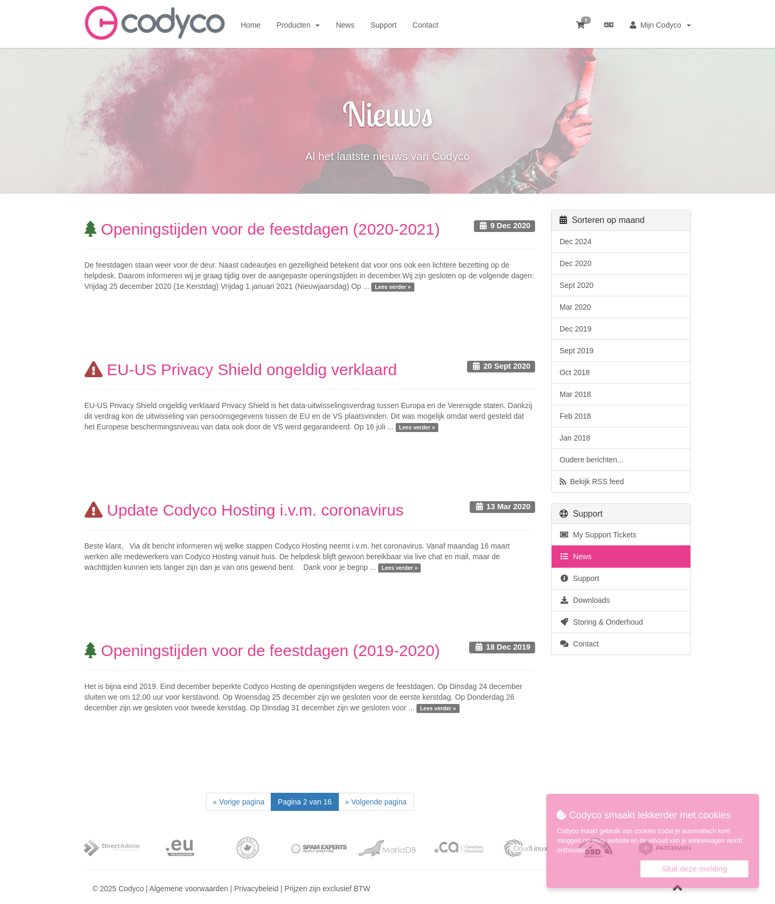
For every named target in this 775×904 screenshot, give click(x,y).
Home (251, 25)
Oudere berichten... (591, 459)
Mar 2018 (575, 394)
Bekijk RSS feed (592, 481)
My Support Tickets (598, 534)
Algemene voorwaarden (188, 888)
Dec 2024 (575, 241)
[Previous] (238, 802)
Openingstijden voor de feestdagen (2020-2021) (262, 229)
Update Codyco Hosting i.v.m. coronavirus (244, 510)
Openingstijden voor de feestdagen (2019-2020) (262, 650)
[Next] (376, 802)
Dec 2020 (575, 263)
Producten (298, 25)
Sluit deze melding (694, 868)
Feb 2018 (575, 416)
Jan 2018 (575, 438)
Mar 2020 (575, 307)
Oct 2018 (575, 372)
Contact (425, 25)
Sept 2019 (577, 350)
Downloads (585, 600)
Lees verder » (393, 287)
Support (383, 25)
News (345, 25)
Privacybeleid (256, 888)
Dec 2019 (575, 329)
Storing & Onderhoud (601, 622)
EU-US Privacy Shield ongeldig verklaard (241, 369)
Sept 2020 (577, 285)
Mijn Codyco (660, 25)
